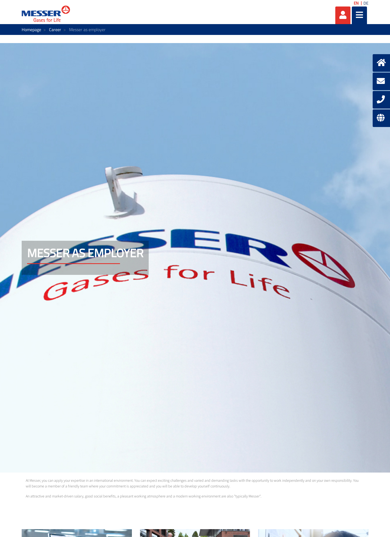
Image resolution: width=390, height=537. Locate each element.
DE (365, 3)
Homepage (31, 29)
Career (55, 29)
